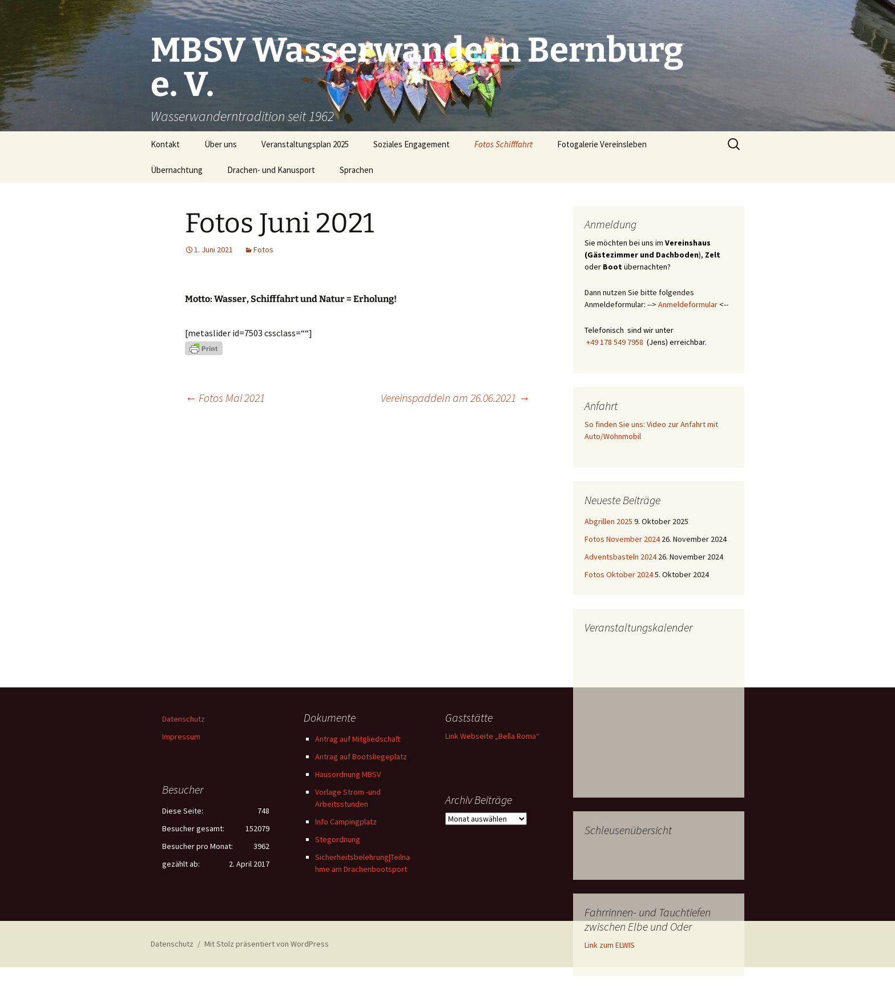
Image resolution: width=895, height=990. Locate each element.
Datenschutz (183, 719)
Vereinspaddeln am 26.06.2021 (455, 398)
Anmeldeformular (687, 304)
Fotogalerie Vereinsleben (602, 144)
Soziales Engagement (411, 144)
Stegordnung (337, 839)
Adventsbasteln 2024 (620, 557)
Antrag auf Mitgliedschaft (357, 739)
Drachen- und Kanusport (271, 169)
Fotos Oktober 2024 (618, 574)
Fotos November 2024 (622, 539)
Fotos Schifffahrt (503, 144)
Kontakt (165, 144)
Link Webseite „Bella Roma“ (492, 736)
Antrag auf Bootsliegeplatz (361, 756)
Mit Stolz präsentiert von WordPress (266, 944)
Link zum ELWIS (609, 945)
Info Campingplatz (346, 821)
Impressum (181, 736)
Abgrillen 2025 (608, 521)
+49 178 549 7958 (614, 342)
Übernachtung (177, 169)
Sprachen (356, 169)
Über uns (220, 144)
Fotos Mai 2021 (225, 398)
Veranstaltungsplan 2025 (305, 144)
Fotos (263, 249)
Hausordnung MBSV (348, 774)
